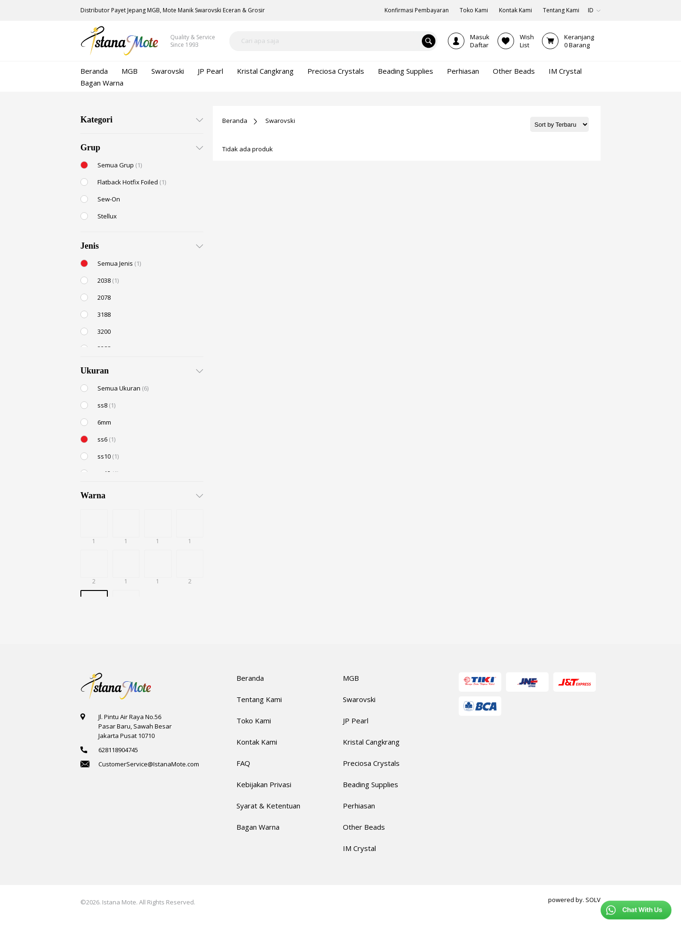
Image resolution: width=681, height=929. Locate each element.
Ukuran (94, 370)
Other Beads (364, 827)
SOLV (593, 899)
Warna (92, 495)
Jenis (89, 246)
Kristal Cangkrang (371, 742)
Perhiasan (359, 805)
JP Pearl (355, 720)
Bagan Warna (257, 827)
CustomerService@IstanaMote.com (148, 764)
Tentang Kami (259, 699)
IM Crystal (359, 848)
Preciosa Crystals (371, 763)
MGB (351, 678)
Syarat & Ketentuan (268, 805)
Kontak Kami (256, 742)
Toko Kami (253, 720)
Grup (90, 147)
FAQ (243, 763)
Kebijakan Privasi (263, 784)
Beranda (234, 120)
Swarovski (280, 120)
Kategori (96, 119)
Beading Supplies (370, 784)
